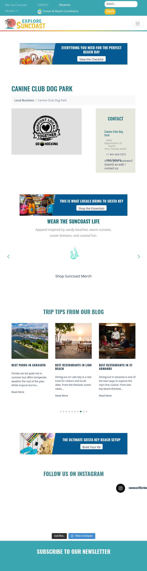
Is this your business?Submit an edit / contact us (118, 164)
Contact (42, 5)
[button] (60, 411)
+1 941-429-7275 (116, 154)
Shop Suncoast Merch (73, 276)
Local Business (24, 100)
